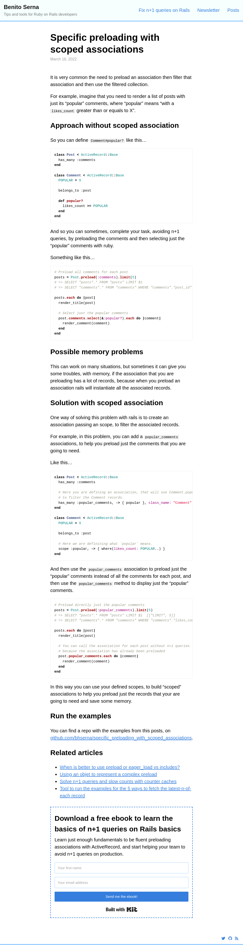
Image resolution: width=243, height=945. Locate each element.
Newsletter (208, 10)
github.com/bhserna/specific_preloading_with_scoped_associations (121, 737)
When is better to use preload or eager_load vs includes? (120, 767)
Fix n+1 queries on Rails (164, 10)
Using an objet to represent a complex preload (108, 774)
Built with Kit (121, 909)
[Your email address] (121, 882)
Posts (233, 10)
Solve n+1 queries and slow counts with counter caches (118, 781)
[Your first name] (121, 867)
